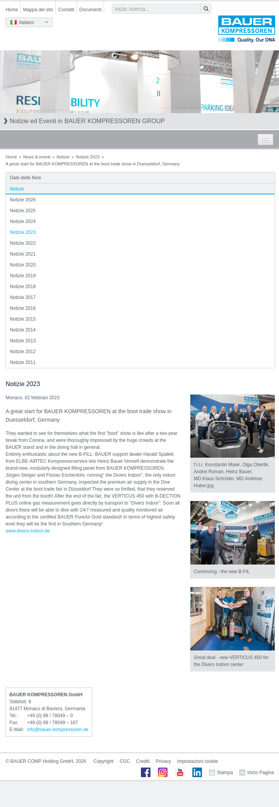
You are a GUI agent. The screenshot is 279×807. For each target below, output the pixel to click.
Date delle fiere (25, 177)
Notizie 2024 (23, 221)
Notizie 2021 (23, 254)
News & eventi (36, 157)
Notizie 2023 (87, 157)
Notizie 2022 (23, 243)
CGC (125, 761)
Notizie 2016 (23, 308)
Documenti (90, 9)
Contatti (66, 9)
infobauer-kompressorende (58, 729)
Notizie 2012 (23, 351)
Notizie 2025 (23, 210)
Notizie (63, 157)
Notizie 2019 (23, 275)
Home (11, 9)
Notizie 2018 (23, 286)
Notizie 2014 (23, 330)
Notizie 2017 (23, 297)
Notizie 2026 (23, 200)
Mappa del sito (38, 9)
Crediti (143, 761)
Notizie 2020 (23, 265)
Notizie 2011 (23, 362)
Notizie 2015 (23, 319)
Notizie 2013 (23, 340)
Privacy (163, 761)
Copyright (103, 761)
